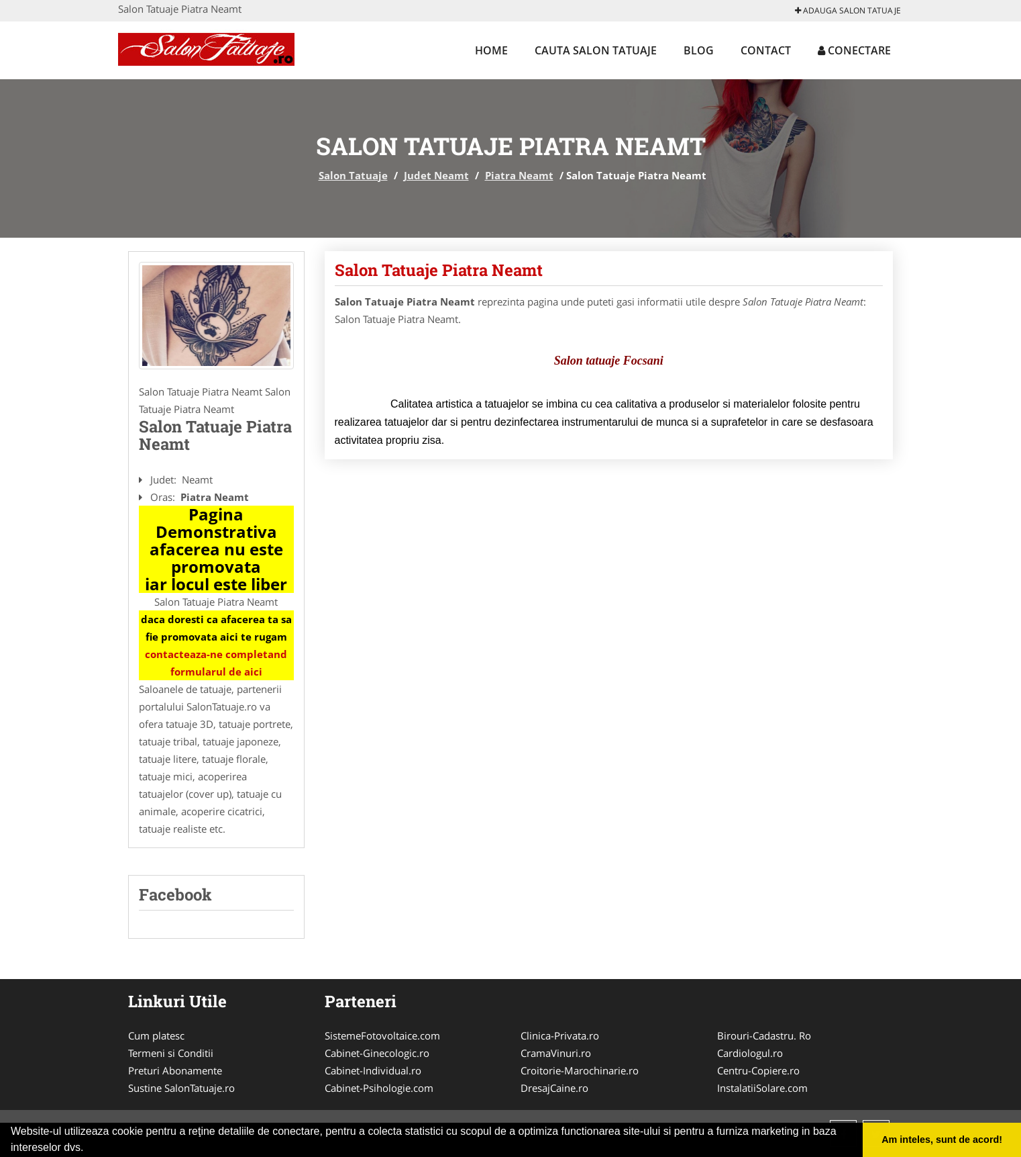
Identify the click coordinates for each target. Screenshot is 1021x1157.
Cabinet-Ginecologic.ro (377, 1053)
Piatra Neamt (519, 175)
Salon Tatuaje (353, 175)
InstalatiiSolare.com (762, 1088)
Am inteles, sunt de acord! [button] (941, 1139)
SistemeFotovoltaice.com (382, 1035)
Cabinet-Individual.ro (373, 1070)
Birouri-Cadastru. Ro (764, 1035)
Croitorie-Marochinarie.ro (580, 1070)
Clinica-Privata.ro (560, 1035)
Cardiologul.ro (750, 1053)
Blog (699, 50)
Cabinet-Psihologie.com (379, 1088)
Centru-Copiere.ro (758, 1070)
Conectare (854, 50)
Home (491, 50)
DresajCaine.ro (554, 1088)
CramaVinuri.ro (556, 1053)
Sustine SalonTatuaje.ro (181, 1088)
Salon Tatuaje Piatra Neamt (439, 270)
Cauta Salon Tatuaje (596, 50)
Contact (766, 50)
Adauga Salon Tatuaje (848, 10)
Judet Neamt (436, 175)
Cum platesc (156, 1035)
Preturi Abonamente (175, 1070)
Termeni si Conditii (170, 1053)
